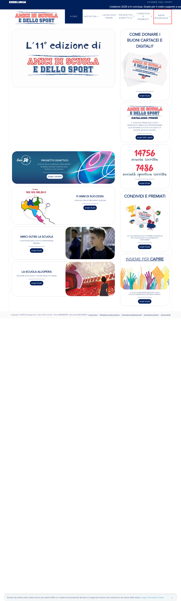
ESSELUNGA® (17, 2)
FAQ (160, 2)
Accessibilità (165, 314)
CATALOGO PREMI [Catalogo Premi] (109, 16)
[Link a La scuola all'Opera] (90, 278)
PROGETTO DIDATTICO (127, 16)
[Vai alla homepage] (36, 17)
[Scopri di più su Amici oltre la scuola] (90, 242)
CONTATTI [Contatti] (168, 2)
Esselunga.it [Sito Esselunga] (93, 314)
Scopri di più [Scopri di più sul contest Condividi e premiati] (144, 246)
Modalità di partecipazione (110, 314)
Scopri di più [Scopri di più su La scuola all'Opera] (36, 283)
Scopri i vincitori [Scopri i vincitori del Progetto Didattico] (54, 176)
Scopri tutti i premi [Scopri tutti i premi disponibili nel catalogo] (144, 137)
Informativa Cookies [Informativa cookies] (151, 314)
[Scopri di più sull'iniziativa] (63, 57)
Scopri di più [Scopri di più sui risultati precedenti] (90, 207)
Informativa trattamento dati (132, 314)
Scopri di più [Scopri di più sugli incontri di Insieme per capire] (144, 301)
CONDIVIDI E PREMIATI (145, 16)
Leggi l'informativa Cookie (152, 597)
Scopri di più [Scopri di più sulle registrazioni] (144, 183)
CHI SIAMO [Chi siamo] (152, 2)
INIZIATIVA (91, 16)
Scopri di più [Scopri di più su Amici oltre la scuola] (36, 250)
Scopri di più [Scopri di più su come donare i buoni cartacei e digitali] (144, 95)
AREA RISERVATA (163, 17)
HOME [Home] (73, 16)
